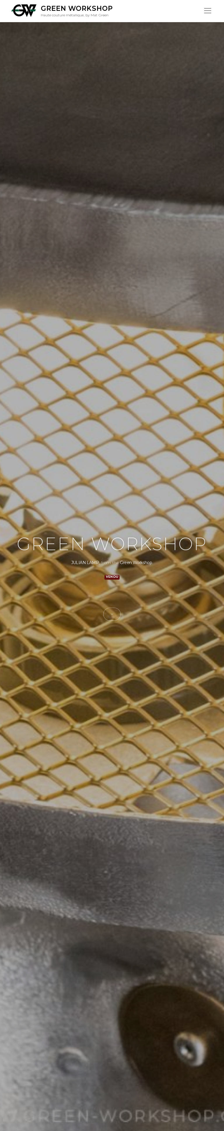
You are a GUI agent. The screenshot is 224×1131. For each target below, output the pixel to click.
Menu (207, 10)
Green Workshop (77, 8)
